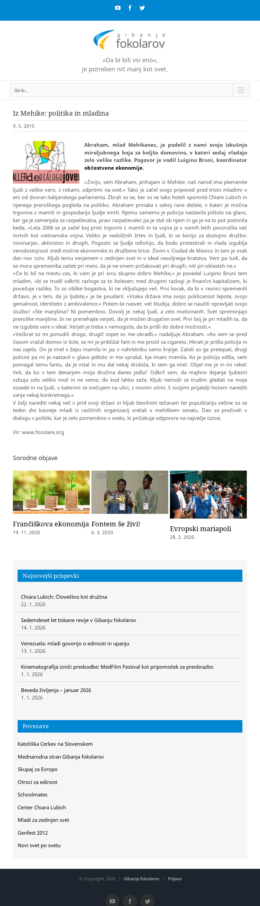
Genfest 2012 (33, 832)
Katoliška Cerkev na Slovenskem (55, 743)
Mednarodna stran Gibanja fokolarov (61, 756)
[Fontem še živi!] (129, 491)
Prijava (174, 879)
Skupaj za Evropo (38, 769)
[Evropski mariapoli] (208, 494)
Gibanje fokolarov (141, 879)
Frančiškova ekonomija (51, 523)
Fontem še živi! (115, 523)
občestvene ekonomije (113, 167)
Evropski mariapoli (200, 528)
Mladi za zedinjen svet (43, 819)
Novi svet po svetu (39, 845)
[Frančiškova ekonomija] (51, 491)
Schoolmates (32, 794)
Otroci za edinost (37, 782)
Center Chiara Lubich (42, 807)
